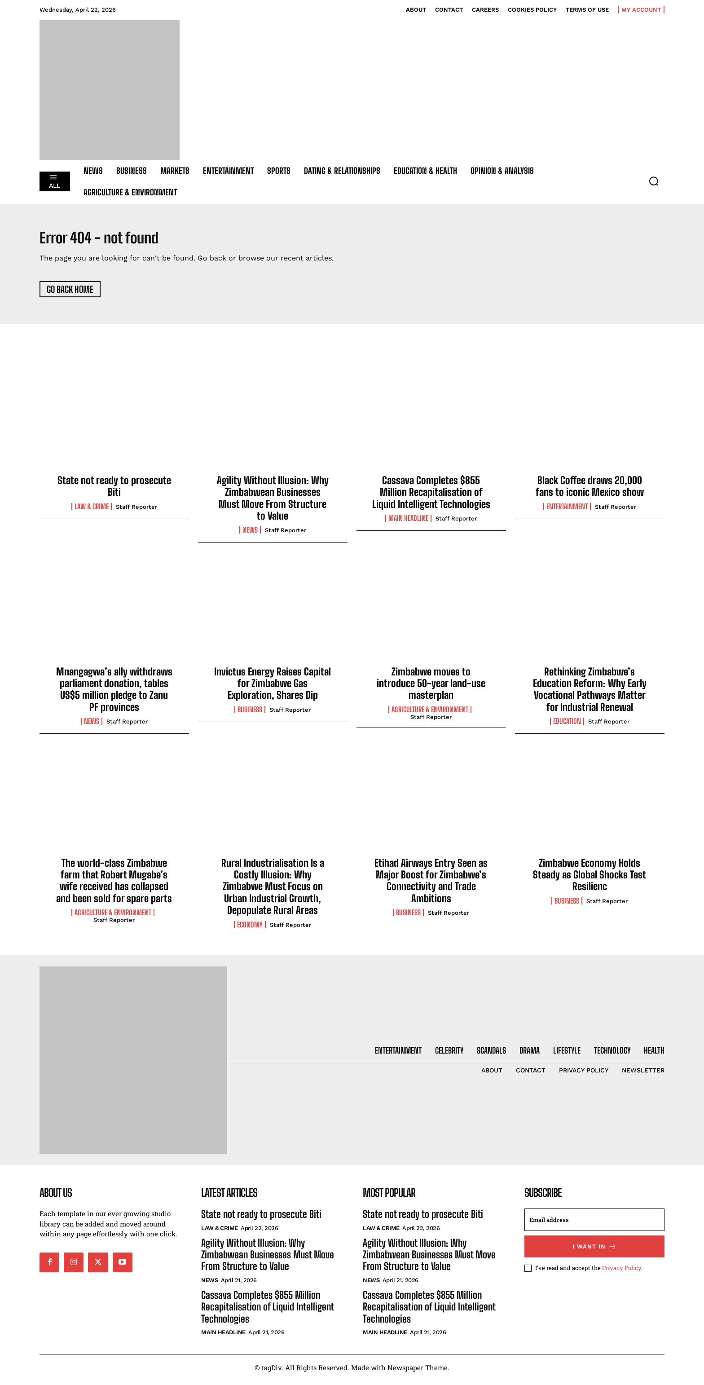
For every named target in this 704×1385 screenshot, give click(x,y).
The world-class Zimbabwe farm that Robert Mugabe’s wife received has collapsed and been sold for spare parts (114, 885)
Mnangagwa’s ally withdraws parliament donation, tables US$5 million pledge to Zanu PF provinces (114, 693)
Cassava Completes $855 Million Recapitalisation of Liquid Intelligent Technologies (431, 496)
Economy (250, 928)
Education (567, 725)
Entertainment (567, 510)
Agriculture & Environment (430, 714)
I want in (594, 1251)
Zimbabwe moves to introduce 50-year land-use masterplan (431, 688)
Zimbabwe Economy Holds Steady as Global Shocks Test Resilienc (589, 879)
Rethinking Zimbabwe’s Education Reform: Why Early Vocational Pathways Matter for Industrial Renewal (590, 693)
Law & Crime (92, 510)
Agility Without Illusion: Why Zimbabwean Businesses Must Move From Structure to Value (273, 502)
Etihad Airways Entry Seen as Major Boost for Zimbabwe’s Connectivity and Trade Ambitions (431, 885)
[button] (653, 181)
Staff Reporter (136, 510)
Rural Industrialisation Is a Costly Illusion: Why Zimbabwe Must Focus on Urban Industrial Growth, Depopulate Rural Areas (272, 891)
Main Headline (408, 522)
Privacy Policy (621, 1272)
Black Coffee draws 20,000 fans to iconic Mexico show (590, 490)
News (250, 534)
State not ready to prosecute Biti (114, 490)
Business (250, 714)
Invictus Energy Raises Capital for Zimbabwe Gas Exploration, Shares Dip (272, 688)
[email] (594, 1224)
